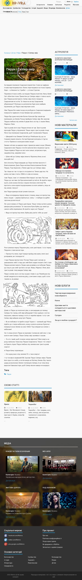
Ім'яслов (58, 5)
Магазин (76, 5)
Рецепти (67, 5)
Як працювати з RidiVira (51, 544)
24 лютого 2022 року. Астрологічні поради (63, 90)
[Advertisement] (41, 33)
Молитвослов (60, 8)
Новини (50, 5)
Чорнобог (32, 404)
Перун (9, 374)
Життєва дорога (13, 488)
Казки (8, 12)
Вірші (24, 12)
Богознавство (7, 8)
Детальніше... (11, 481)
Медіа (46, 8)
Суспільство (17, 8)
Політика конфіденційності (52, 538)
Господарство (26, 8)
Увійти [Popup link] (76, 2)
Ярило (6, 404)
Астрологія (41, 5)
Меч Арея (46, 451)
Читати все (73, 120)
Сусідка (58, 315)
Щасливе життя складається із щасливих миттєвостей (65, 308)
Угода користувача (49, 541)
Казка (57, 300)
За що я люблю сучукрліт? (66, 320)
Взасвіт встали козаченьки (18, 451)
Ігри (27, 12)
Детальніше (59, 85)
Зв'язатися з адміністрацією (53, 547)
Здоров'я (40, 8)
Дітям (68, 8)
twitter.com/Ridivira (12, 540)
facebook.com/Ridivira (13, 535)
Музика (17, 475)
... (66, 152)
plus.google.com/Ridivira (14, 544)
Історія (34, 8)
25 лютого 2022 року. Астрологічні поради (63, 59)
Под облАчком (49, 488)
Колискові (14, 12)
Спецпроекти (8, 566)
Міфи (19, 12)
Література (52, 8)
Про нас (45, 535)
